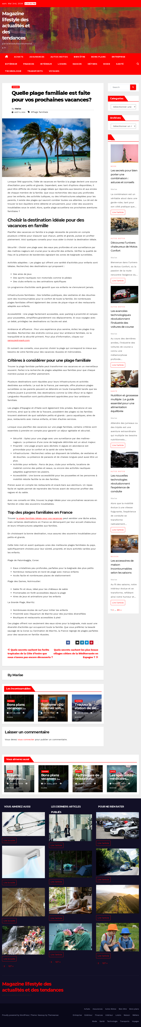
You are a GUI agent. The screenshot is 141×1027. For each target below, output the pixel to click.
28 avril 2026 (119, 784)
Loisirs (62, 64)
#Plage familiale (39, 112)
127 (10, 966)
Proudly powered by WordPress (16, 1015)
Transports (35, 71)
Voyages (54, 71)
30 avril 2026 (17, 784)
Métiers (92, 64)
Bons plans (98, 57)
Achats (18, 57)
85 (118, 610)
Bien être (79, 57)
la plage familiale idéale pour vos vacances (39, 518)
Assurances (36, 57)
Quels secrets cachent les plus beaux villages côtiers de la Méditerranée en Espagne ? (75, 653)
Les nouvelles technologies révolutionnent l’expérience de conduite (120, 483)
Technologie (13, 71)
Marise (18, 108)
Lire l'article (118, 212)
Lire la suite (9, 840)
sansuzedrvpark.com (19, 340)
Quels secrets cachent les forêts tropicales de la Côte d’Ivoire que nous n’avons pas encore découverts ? (30, 653)
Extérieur (11, 64)
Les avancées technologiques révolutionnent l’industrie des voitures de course (122, 318)
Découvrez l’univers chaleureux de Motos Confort (124, 246)
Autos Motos (59, 57)
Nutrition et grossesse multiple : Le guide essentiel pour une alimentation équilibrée (124, 403)
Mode (106, 64)
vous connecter (26, 739)
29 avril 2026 (51, 784)
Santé (120, 64)
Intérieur (46, 64)
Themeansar (53, 1015)
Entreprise (118, 57)
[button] (138, 64)
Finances (28, 64)
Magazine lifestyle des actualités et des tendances (16, 26)
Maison (77, 64)
